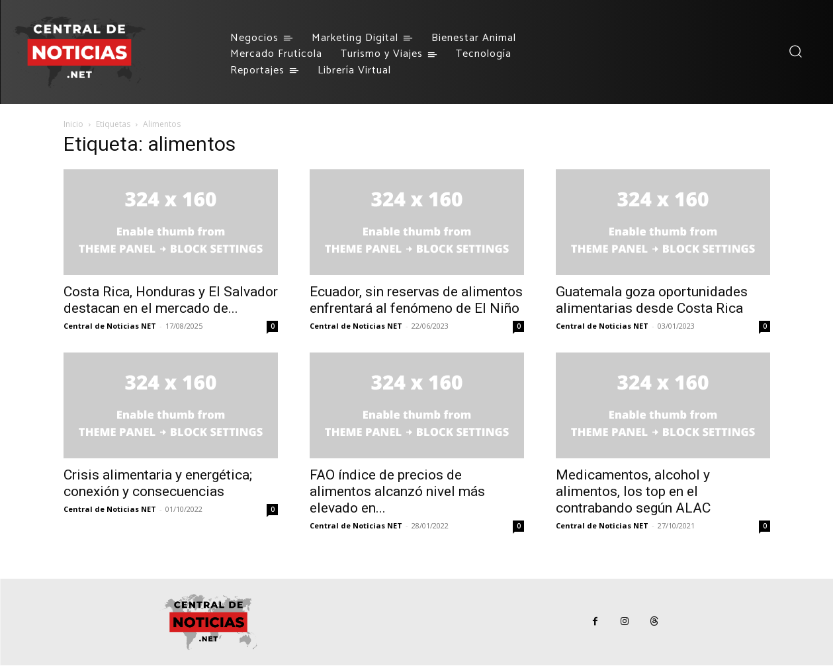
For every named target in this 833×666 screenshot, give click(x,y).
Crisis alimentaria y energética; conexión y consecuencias (158, 483)
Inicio (73, 124)
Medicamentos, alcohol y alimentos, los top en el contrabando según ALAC (633, 491)
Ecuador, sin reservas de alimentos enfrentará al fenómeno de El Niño (416, 300)
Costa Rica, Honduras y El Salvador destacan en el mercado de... (171, 300)
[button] (795, 51)
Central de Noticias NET (110, 326)
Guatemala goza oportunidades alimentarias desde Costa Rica (652, 300)
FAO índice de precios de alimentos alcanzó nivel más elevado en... (397, 491)
